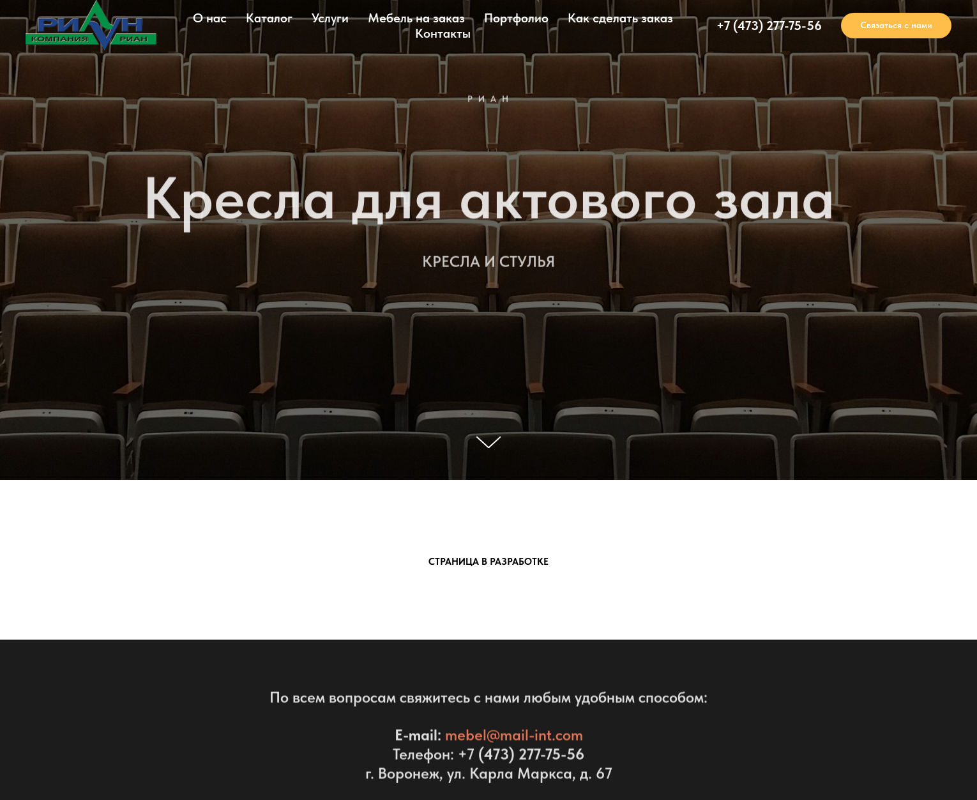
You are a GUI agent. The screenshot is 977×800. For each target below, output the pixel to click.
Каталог (269, 18)
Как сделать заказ (620, 18)
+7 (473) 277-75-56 (769, 25)
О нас (210, 18)
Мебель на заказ (416, 18)
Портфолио (516, 18)
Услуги (330, 18)
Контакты (443, 33)
